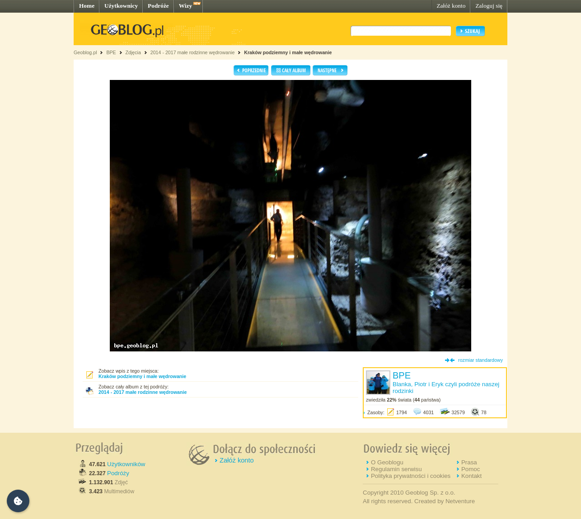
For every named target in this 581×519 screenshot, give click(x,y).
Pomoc (470, 469)
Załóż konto (450, 5)
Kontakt (471, 475)
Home (86, 5)
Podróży (118, 473)
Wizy (185, 5)
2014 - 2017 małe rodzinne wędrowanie (193, 52)
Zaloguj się (488, 5)
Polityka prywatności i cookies (410, 475)
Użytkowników (126, 464)
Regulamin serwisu (396, 469)
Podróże (158, 5)
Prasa (469, 462)
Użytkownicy (121, 5)
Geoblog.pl (85, 52)
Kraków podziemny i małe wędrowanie (288, 52)
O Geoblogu (387, 462)
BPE (111, 52)
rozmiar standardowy (480, 360)
